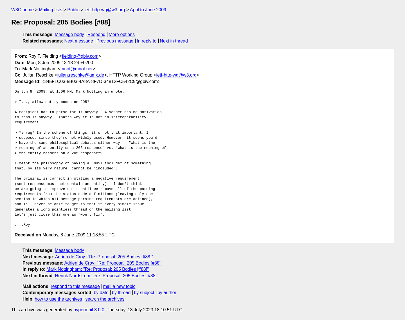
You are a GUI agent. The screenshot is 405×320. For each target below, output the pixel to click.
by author (167, 292)
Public (73, 9)
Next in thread (174, 41)
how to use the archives (58, 299)
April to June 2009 (148, 9)
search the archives (105, 299)
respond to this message (75, 286)
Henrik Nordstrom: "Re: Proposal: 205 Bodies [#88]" (106, 275)
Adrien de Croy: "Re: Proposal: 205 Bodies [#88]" (104, 256)
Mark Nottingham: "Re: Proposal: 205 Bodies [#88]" (97, 269)
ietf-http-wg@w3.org (105, 9)
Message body (69, 34)
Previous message (115, 41)
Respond (96, 34)
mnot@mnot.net (76, 68)
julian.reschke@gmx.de (80, 75)
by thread (121, 292)
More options (122, 34)
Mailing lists (50, 9)
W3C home (22, 9)
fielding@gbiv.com (80, 56)
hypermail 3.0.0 (88, 309)
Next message (78, 41)
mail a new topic (119, 286)
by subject (144, 292)
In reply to (146, 41)
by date (101, 292)
